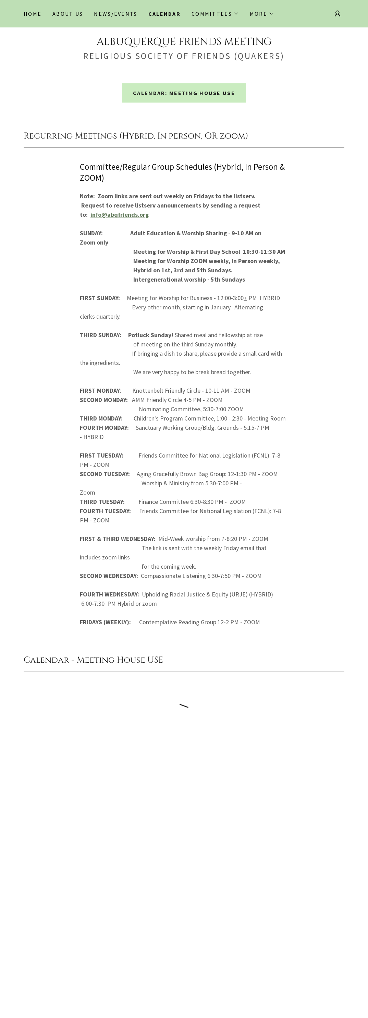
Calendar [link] (164, 13)
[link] (184, 43)
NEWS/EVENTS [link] (115, 13)
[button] (215, 14)
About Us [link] (67, 13)
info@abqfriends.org (119, 214)
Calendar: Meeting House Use (184, 93)
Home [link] (32, 13)
